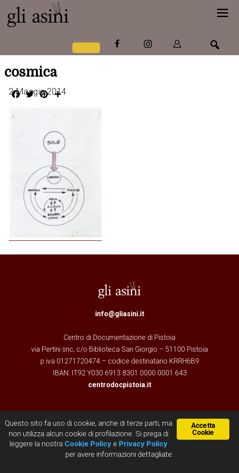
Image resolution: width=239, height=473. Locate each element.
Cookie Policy (87, 443)
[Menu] (222, 12)
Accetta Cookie (203, 429)
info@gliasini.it (119, 314)
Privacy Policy (143, 443)
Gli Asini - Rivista (72, 14)
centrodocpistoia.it (119, 385)
